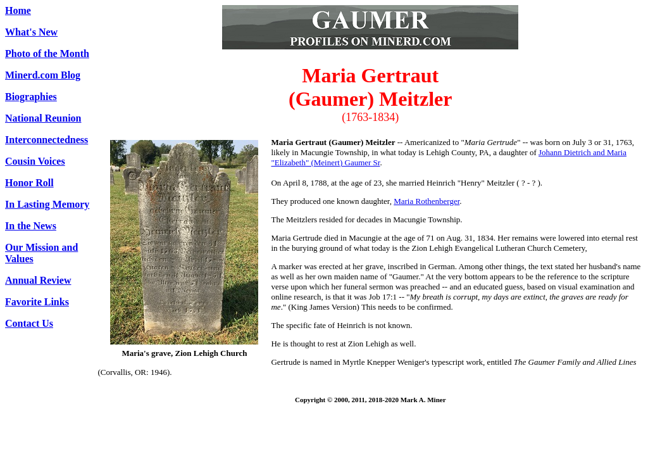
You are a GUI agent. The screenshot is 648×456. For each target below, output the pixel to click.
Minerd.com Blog (42, 75)
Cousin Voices (35, 161)
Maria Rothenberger (426, 201)
